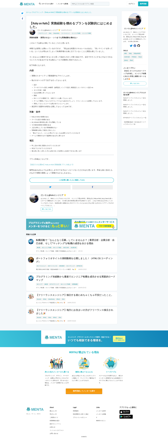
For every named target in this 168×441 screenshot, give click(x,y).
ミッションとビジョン (57, 430)
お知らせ (52, 427)
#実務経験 (75, 284)
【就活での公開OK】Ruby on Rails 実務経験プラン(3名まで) (51, 165)
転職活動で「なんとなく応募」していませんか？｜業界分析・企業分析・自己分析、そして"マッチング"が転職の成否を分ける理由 (75, 242)
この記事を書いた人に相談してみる (72, 180)
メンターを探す (101, 411)
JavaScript (127, 57)
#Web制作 (62, 266)
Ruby (50, 33)
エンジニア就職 (86, 33)
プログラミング (37, 12)
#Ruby (44, 299)
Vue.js (140, 57)
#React (58, 299)
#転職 (38, 247)
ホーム (28, 12)
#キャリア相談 (57, 247)
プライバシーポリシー (80, 417)
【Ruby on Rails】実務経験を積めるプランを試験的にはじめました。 (68, 12)
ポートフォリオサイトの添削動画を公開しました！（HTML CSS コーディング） (74, 260)
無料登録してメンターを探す (84, 391)
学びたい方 (53, 414)
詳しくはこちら (46, 209)
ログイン (132, 4)
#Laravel (39, 299)
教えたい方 (53, 411)
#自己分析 (66, 247)
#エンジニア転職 (46, 247)
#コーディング (70, 266)
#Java (49, 317)
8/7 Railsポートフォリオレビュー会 (134, 117)
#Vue (63, 299)
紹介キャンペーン (55, 424)
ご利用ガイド (54, 417)
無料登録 (143, 4)
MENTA (85, 436)
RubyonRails (56, 33)
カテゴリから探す (46, 4)
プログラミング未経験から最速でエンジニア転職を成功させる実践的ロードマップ (75, 278)
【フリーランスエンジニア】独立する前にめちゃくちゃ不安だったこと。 (74, 295)
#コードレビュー (41, 266)
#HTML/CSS (79, 266)
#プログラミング (54, 284)
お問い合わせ (54, 433)
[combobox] (90, 4)
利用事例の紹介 (55, 420)
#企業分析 (73, 247)
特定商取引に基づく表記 (80, 414)
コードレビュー (65, 33)
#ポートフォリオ (52, 266)
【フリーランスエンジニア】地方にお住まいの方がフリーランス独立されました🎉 (74, 312)
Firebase (134, 57)
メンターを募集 (62, 4)
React (131, 60)
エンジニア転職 (76, 33)
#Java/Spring (51, 299)
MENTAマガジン (101, 420)
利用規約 (76, 411)
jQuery (126, 60)
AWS (125, 53)
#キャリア (39, 284)
